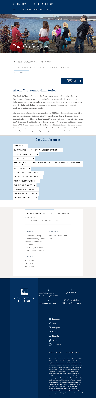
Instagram (56, 327)
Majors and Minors (42, 62)
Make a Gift (39, 9)
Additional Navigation (72, 81)
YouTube (31, 266)
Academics (28, 62)
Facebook (31, 260)
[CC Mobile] (55, 344)
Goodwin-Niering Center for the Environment (38, 67)
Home (15, 62)
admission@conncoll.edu (48, 303)
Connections (25, 9)
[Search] (52, 10)
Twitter (30, 263)
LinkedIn (55, 336)
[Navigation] (48, 10)
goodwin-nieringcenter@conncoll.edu (41, 220)
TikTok (55, 340)
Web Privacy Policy (71, 300)
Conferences (64, 67)
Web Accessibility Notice (71, 303)
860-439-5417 (30, 217)
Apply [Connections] (15, 9)
